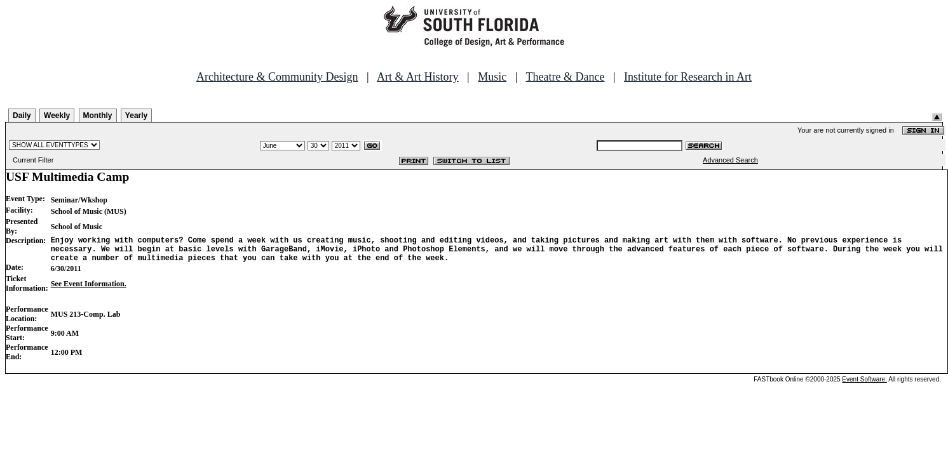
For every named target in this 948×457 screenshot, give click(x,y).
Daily (22, 115)
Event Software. (864, 384)
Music (492, 76)
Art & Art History (418, 76)
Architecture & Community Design (277, 76)
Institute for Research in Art (688, 76)
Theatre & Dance (564, 76)
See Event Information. (88, 289)
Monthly (97, 115)
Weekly (57, 115)
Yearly (136, 115)
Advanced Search (730, 160)
